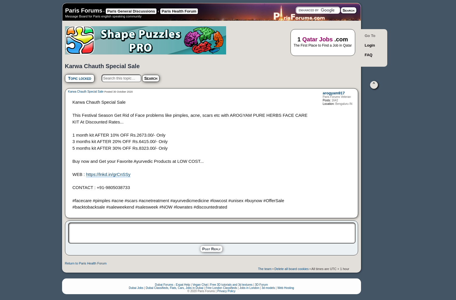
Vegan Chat (200, 284)
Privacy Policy (226, 291)
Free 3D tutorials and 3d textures (231, 284)
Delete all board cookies (291, 269)
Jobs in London (249, 288)
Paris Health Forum (179, 11)
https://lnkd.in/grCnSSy (108, 174)
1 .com (323, 42)
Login (370, 45)
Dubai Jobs (136, 288)
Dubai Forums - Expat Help (172, 284)
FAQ (369, 55)
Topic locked (79, 78)
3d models (268, 288)
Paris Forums (84, 10)
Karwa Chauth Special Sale (86, 91)
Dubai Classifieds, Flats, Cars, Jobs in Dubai (174, 288)
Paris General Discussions (131, 11)
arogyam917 (334, 93)
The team (264, 269)
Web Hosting (285, 288)
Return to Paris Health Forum (86, 263)
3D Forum (261, 284)
